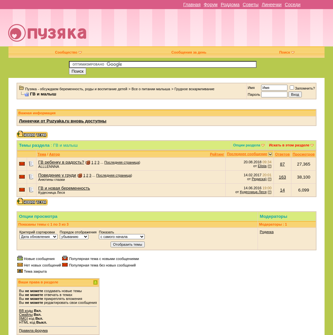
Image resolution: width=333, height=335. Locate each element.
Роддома (230, 4)
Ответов (282, 154)
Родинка (267, 232)
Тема (42, 154)
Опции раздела (246, 145)
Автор (54, 154)
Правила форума (33, 330)
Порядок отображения (78, 232)
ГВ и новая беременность (64, 188)
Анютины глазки (51, 179)
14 (282, 190)
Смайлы (26, 314)
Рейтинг (217, 154)
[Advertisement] (213, 30)
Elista (262, 166)
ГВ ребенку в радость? (61, 162)
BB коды (26, 311)
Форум (211, 4)
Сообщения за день (188, 52)
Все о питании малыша (151, 89)
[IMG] (23, 318)
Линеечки (272, 4)
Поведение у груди (57, 175)
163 (282, 177)
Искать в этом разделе (289, 145)
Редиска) (259, 179)
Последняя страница (121, 162)
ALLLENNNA (48, 166)
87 (282, 164)
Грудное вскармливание (194, 89)
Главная (191, 4)
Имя (251, 88)
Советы (251, 4)
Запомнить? (302, 88)
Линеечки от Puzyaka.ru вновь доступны (63, 120)
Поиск (287, 52)
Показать (106, 232)
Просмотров (303, 154)
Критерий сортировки (37, 232)
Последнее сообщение (247, 154)
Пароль (254, 94)
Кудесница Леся (51, 192)
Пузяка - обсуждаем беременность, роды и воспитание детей (76, 89)
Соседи (292, 4)
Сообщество (68, 52)
